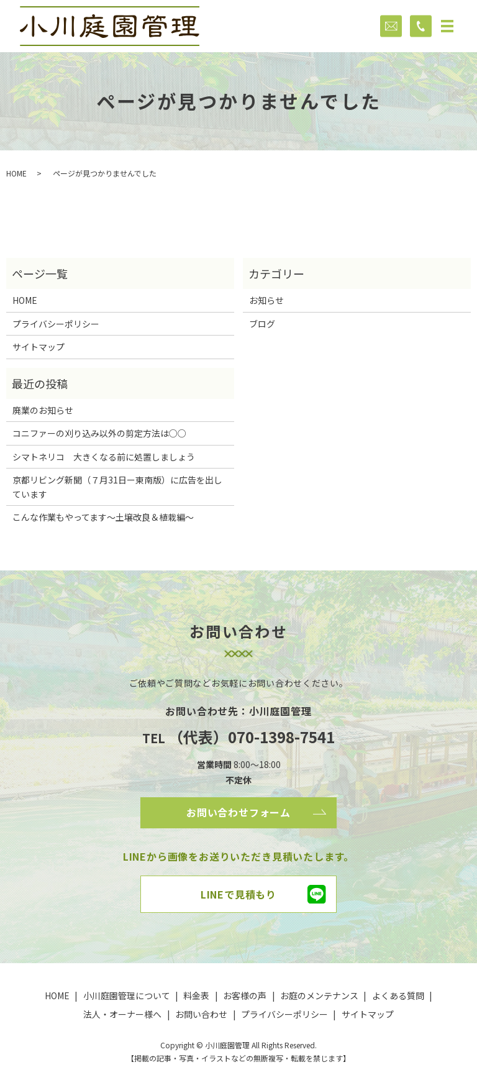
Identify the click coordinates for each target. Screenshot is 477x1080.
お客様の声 (244, 995)
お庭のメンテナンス (319, 995)
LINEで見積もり (238, 894)
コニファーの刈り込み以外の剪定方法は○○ (99, 433)
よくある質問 (398, 995)
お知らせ (266, 300)
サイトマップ (38, 347)
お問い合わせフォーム (238, 812)
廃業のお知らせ (42, 410)
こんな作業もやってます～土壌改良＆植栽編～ (103, 517)
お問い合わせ (201, 1014)
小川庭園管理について (126, 995)
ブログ (262, 324)
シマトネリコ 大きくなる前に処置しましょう (103, 457)
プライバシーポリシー (55, 324)
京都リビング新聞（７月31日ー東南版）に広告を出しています (117, 487)
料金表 (196, 995)
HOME (16, 173)
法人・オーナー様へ (122, 1014)
